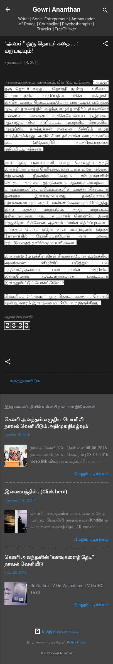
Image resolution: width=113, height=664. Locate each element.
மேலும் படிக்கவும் (91, 473)
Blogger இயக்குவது (56, 631)
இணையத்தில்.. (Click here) (35, 492)
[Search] (105, 11)
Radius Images (77, 642)
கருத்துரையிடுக (25, 380)
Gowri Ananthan (56, 9)
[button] (105, 44)
